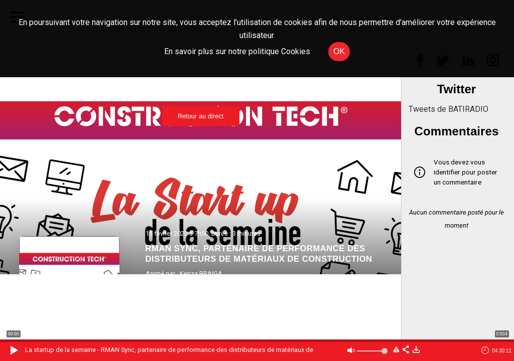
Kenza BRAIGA (201, 273)
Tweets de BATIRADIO (448, 109)
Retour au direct (200, 116)
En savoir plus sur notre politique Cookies (237, 51)
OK (339, 51)
